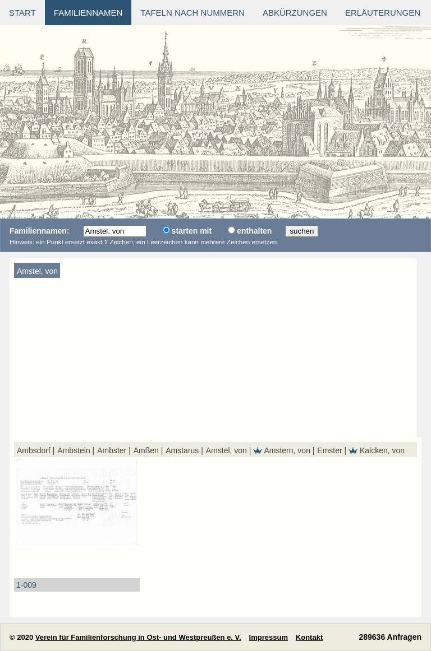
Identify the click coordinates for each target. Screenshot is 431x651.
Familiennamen (88, 12)
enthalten (254, 230)
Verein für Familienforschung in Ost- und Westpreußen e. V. (138, 637)
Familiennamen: (40, 230)
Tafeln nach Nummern (192, 12)
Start (22, 12)
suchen (302, 231)
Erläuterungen (382, 12)
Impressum (268, 637)
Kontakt (309, 637)
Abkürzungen (295, 12)
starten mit (192, 230)
